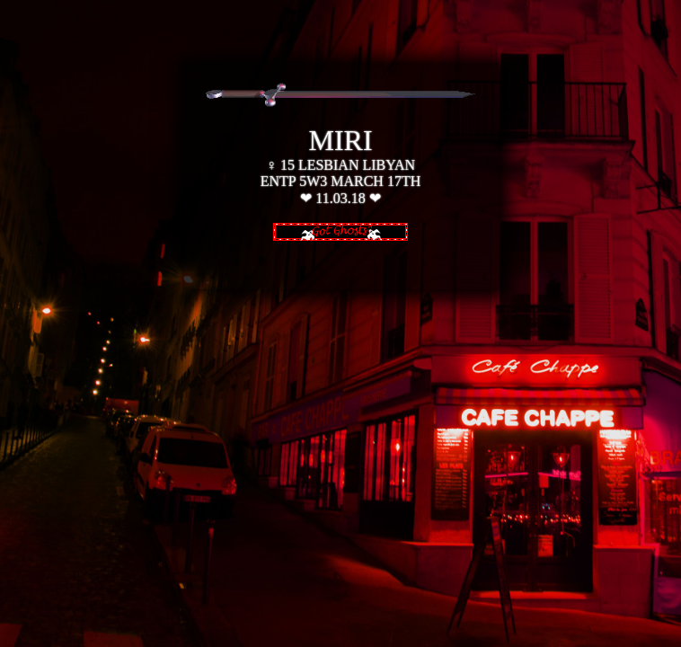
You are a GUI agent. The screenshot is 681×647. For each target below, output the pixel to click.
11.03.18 (340, 198)
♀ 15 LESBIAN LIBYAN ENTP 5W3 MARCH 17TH (341, 163)
